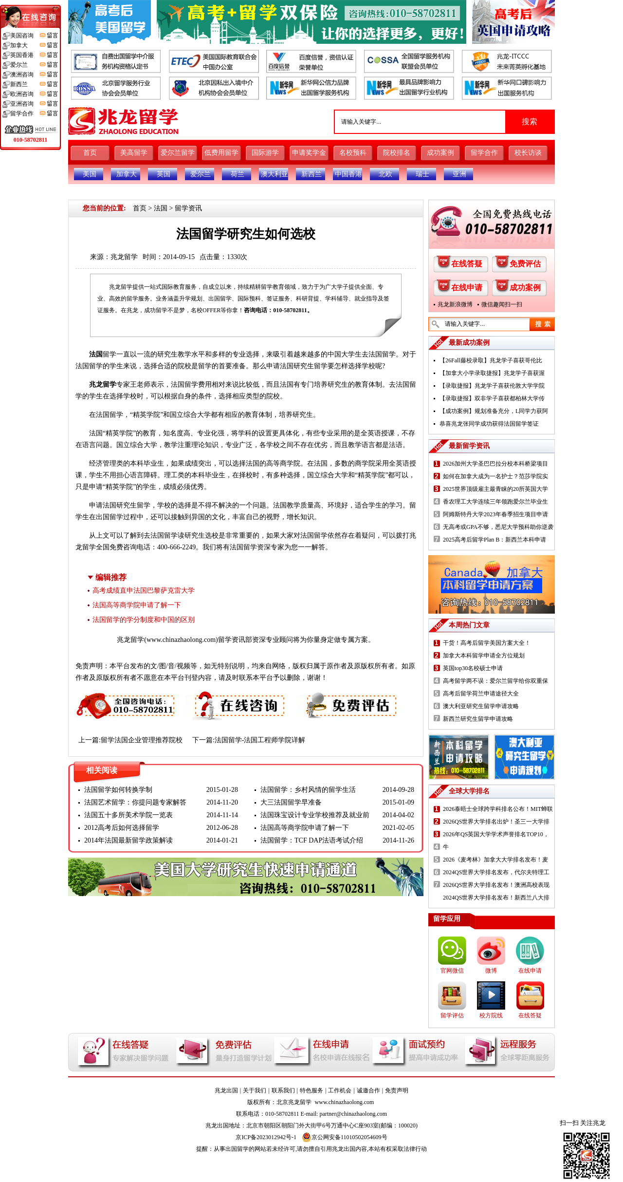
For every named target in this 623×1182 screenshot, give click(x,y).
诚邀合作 (368, 1090)
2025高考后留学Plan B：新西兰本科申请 (494, 539)
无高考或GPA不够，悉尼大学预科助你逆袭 (498, 527)
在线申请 (466, 287)
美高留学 (133, 152)
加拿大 (126, 174)
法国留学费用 (191, 384)
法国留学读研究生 (177, 535)
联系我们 (283, 1090)
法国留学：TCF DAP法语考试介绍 (311, 840)
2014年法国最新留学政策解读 (128, 840)
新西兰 (311, 174)
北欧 (385, 174)
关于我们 (254, 1090)
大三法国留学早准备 (291, 802)
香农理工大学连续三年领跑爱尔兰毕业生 (495, 501)
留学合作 (484, 152)
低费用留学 (221, 152)
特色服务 (311, 1090)
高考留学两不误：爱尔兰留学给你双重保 (495, 680)
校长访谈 (528, 152)
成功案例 (440, 152)
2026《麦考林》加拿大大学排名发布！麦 (495, 859)
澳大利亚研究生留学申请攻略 (481, 706)
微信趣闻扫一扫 (501, 304)
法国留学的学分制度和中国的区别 (143, 619)
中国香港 (348, 174)
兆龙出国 (226, 1090)
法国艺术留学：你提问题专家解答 (135, 802)
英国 (163, 174)
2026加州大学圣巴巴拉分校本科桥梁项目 (495, 463)
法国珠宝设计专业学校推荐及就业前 (314, 815)
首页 (90, 152)
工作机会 (339, 1090)
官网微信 (452, 970)
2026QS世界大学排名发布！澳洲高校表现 (496, 885)
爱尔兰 (200, 174)
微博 (491, 970)
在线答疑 (466, 264)
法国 (160, 208)
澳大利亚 (274, 174)
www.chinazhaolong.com (181, 639)
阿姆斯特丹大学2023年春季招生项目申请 (495, 514)
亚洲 (459, 174)
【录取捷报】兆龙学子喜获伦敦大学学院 (492, 385)
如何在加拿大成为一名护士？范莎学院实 (495, 476)
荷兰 (237, 174)
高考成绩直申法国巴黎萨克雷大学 (143, 590)
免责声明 (396, 1090)
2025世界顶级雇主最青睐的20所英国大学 (495, 489)
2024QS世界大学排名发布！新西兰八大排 (496, 897)
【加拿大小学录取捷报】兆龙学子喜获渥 (492, 373)
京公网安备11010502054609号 (344, 1137)
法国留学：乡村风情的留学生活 (308, 789)
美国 (89, 174)
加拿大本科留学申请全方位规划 (484, 655)
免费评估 (525, 264)
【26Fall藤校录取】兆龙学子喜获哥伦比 (491, 360)
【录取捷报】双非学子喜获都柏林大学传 (492, 398)
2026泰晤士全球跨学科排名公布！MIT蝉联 (498, 809)
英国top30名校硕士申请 (473, 668)
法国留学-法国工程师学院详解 (260, 740)
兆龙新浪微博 (455, 304)
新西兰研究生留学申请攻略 (478, 718)
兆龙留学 (124, 257)
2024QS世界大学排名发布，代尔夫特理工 (496, 872)
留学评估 (452, 1015)
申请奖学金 (309, 152)
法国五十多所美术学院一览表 (128, 815)
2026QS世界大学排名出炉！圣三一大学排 (496, 821)
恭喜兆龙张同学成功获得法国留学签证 (489, 423)
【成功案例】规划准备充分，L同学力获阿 (494, 411)
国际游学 (265, 152)
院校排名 (396, 152)
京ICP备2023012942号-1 (266, 1137)
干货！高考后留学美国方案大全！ (487, 642)
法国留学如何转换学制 (118, 789)
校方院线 (491, 1015)
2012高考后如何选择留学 (121, 827)
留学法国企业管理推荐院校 (142, 740)
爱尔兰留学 (178, 152)
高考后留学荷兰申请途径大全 (481, 693)
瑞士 (422, 174)
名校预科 (352, 152)
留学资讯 (188, 208)
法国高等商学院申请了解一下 (136, 605)
